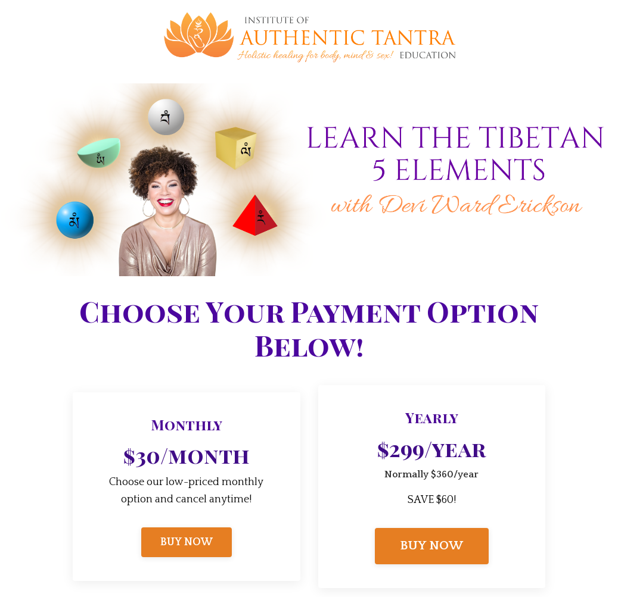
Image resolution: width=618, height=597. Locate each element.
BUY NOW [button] (186, 542)
